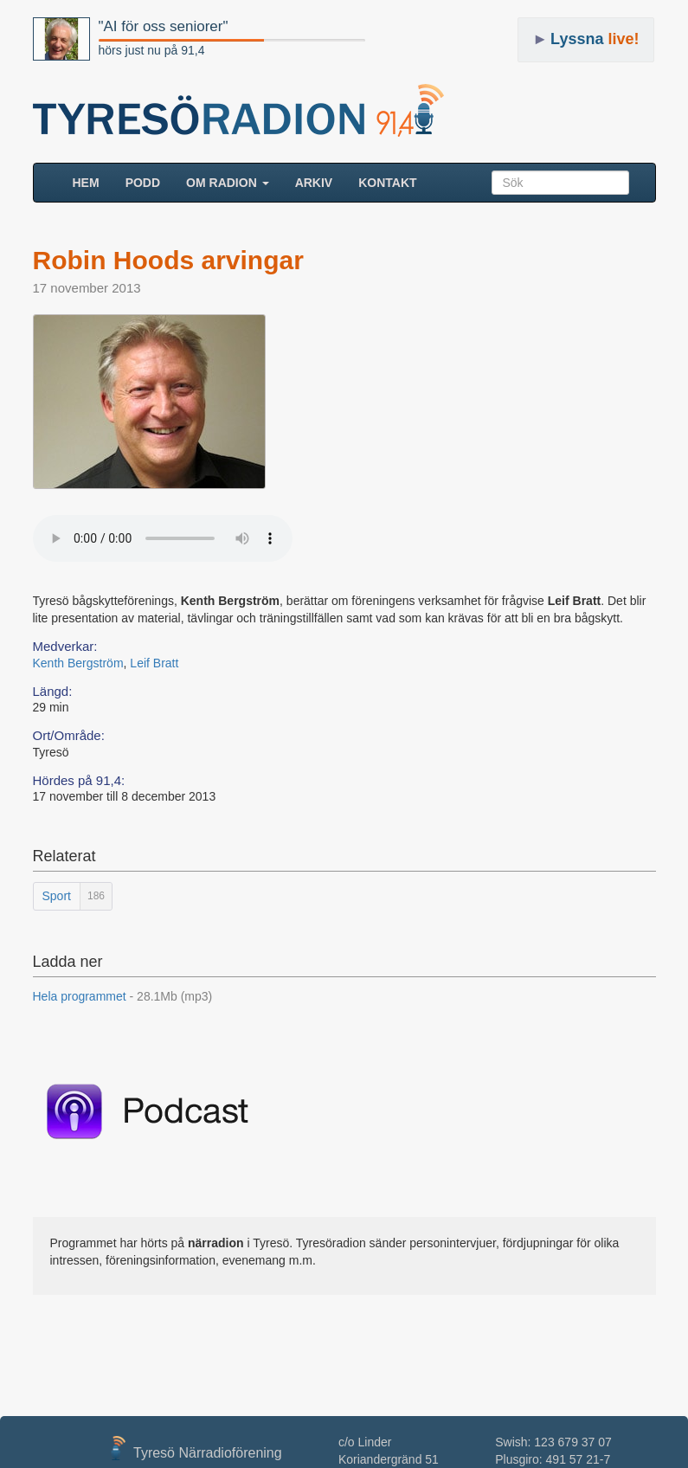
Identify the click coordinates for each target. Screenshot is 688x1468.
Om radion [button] (227, 183)
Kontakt (387, 183)
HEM (93, 181)
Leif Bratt (154, 663)
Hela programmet (123, 996)
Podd (142, 183)
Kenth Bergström (78, 663)
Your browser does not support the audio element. (163, 538)
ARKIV (314, 183)
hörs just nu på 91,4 (152, 50)
